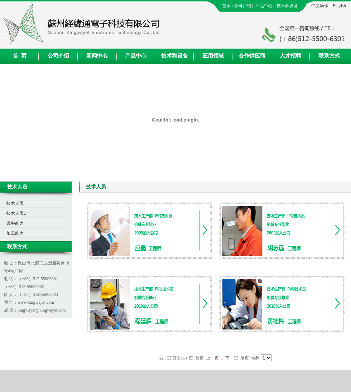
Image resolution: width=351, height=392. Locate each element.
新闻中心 (97, 56)
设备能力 (15, 223)
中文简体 (319, 5)
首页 (226, 5)
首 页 (20, 56)
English (339, 5)
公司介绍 (242, 5)
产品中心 (264, 5)
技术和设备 (287, 5)
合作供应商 (252, 56)
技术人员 (15, 203)
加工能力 (15, 233)
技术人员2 (16, 213)
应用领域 (213, 56)
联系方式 (329, 56)
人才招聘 (290, 56)
